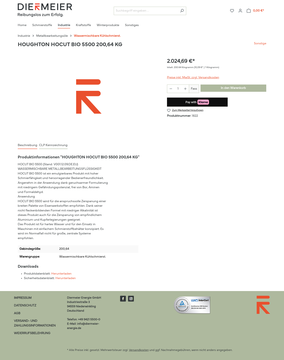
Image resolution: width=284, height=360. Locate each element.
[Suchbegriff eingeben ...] (146, 11)
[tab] (27, 145)
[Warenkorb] (255, 10)
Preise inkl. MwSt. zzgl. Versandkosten (193, 77)
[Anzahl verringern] (171, 89)
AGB (17, 313)
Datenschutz (25, 305)
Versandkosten (139, 350)
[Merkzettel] (232, 10)
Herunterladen (61, 273)
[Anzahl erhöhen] (185, 89)
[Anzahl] (178, 89)
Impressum (23, 298)
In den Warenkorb (233, 88)
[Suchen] (182, 11)
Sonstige (260, 43)
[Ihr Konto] (240, 10)
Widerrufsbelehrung (32, 333)
